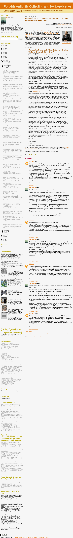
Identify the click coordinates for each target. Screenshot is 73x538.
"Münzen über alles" (7, 166)
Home (48, 334)
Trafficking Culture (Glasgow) (7, 383)
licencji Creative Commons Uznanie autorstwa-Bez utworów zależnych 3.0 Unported (30, 537)
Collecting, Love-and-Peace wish (9, 190)
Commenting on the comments (9, 172)
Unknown (31, 161)
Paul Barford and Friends (6, 483)
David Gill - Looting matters (7, 343)
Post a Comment (28, 331)
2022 (4, 49)
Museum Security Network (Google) (9, 362)
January (5, 232)
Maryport (5, 103)
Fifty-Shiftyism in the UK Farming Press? (11, 203)
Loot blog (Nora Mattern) (6, 359)
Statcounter (3, 246)
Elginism (3, 345)
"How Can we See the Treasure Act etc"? (11, 116)
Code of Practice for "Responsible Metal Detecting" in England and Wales (9, 407)
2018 (4, 54)
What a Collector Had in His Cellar (10, 221)
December (6, 61)
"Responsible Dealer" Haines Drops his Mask (12, 173)
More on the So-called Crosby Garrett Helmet (12, 108)
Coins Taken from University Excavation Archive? (12, 149)
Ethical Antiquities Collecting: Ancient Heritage (11, 347)
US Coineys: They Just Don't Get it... (10, 127)
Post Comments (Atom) (37, 337)
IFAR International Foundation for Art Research (11, 414)
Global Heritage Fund (5, 348)
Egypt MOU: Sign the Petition (9, 216)
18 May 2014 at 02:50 (33, 261)
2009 (4, 239)
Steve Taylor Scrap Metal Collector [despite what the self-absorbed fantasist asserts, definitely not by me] (11, 486)
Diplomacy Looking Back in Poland (8, 253)
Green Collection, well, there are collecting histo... (13, 213)
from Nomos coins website (66, 43)
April (5, 228)
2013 (4, 234)
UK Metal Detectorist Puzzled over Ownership (12, 135)
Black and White (6, 212)
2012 (4, 235)
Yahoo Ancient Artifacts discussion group (10, 453)
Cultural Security (4, 410)
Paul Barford (32, 187)
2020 (4, 52)
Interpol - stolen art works (6, 419)
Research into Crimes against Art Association (11, 369)
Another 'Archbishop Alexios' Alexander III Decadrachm (14, 291)
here (9, 398)
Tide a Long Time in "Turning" (9, 92)
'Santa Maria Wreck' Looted (8, 176)
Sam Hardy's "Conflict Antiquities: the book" (11, 95)
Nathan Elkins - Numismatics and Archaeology (11, 364)
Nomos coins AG (47, 32)
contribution (45, 54)
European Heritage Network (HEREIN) (9, 411)
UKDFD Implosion (6, 102)
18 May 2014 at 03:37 (33, 281)
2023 (4, 48)
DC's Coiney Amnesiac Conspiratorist (10, 137)
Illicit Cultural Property (6, 355)
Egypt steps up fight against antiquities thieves (12, 75)
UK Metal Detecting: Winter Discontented (11, 144)
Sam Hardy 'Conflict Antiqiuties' (8, 373)
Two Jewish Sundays (7, 206)
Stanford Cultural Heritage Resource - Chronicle (11, 377)
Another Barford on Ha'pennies (9, 141)
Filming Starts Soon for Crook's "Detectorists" (12, 101)
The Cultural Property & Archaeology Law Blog (11, 379)
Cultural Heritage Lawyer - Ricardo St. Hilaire (11, 409)
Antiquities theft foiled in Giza (9, 186)
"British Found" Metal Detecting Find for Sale (12, 80)
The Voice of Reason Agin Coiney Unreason (11, 136)
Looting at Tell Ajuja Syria (8, 153)
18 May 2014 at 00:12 (33, 185)
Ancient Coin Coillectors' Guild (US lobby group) (11, 457)
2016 (4, 57)
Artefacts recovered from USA (9, 123)
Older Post (69, 334)
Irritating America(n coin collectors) (10, 191)
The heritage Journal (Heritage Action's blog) (10, 380)
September (6, 65)
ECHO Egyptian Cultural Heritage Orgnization (11, 344)
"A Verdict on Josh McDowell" (9, 227)
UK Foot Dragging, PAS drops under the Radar (12, 106)
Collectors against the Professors (9, 72)
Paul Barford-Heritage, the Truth (8, 484)
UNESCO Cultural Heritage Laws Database (10, 427)
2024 (4, 47)
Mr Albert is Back (6, 192)
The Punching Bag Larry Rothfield (8, 381)
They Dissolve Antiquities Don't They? (10, 201)
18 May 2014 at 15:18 (33, 329)
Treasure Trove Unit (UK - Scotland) (9, 426)
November (6, 62)
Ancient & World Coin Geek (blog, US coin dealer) (12, 465)
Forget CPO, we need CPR (8, 193)
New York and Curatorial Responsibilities (11, 71)
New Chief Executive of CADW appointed (11, 214)
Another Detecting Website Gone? (10, 105)
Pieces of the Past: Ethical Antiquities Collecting (11, 366)
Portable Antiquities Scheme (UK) (8, 424)
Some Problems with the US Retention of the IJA (12, 155)
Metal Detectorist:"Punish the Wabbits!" (11, 196)
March (5, 230)
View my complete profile (6, 32)
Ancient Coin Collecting (42, 31)
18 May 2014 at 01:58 (33, 237)
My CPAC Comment (7, 181)
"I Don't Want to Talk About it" (9, 115)
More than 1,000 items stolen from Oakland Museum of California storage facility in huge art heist (15, 282)
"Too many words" (6, 171)
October (5, 63)
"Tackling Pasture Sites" (8, 90)
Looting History (4, 360)
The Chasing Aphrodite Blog (7, 378)
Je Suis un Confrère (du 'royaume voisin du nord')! (13, 110)
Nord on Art (3, 365)
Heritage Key (4, 353)
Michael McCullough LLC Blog (7, 361)
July (5, 67)
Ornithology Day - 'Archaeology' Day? (10, 207)
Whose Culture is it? (7, 96)
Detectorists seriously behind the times (10, 73)
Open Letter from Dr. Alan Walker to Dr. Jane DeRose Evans (40, 36)
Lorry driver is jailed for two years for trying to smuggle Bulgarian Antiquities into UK (15, 307)
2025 (4, 45)
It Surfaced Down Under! (6, 356)
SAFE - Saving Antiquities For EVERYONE (10, 371)
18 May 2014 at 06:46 (33, 311)
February (6, 231)
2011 (4, 236)
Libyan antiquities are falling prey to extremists (12, 169)
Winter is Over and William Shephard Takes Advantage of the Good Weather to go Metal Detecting (10, 258)
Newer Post (28, 334)
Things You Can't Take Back (7, 382)
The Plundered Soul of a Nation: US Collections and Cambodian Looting (15, 299)
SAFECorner (4, 372)
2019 (4, 53)
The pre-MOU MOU (7, 148)
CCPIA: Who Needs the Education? (10, 177)
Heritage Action (4, 352)
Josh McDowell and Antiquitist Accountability (12, 226)
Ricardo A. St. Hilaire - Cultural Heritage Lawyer (11, 370)
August (5, 66)
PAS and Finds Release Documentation (11, 107)
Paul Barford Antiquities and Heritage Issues (10, 480)
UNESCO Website (5, 428)
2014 (4, 60)
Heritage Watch (4, 354)
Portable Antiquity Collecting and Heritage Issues (37, 6)
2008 (4, 240)
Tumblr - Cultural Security (6, 384)
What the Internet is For (8, 183)
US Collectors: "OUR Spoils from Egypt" (11, 195)
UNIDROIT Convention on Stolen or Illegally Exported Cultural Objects (10, 430)
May (5, 70)
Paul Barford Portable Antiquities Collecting (10, 482)
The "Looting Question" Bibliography (9, 425)
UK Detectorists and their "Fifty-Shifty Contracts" (12, 211)
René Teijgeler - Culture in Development (9, 368)
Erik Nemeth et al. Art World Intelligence (9, 346)
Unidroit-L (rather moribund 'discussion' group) (11, 452)
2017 (4, 56)
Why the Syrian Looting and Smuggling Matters (12, 100)
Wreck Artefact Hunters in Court (9, 174)
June (5, 68)
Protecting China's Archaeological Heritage (10, 367)
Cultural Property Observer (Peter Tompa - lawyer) (12, 449)
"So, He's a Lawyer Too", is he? (9, 156)
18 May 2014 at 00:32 (33, 217)
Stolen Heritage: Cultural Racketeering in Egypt (12, 150)
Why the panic (36, 91)
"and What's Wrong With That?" (9, 118)
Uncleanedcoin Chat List (6, 454)
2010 (4, 238)
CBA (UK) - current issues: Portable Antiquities (11, 405)
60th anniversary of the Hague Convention (11, 180)
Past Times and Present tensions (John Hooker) (11, 472)
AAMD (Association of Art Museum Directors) (11, 404)
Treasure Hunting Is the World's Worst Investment (13, 223)
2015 (4, 58)
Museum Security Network (6, 423)
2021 (4, 50)
